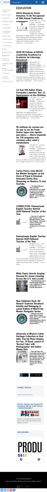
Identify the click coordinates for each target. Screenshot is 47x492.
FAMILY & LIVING (7, 36)
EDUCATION (6, 24)
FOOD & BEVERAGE (8, 42)
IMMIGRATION (6, 55)
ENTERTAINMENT (7, 28)
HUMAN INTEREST (7, 52)
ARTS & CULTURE (7, 15)
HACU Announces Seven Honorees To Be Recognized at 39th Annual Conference (30, 16)
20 (31, 375)
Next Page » (38, 375)
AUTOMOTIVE (6, 18)
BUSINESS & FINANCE (8, 21)
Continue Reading (28, 43)
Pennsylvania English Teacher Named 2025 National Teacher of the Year (31, 239)
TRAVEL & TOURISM (7, 81)
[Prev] (21, 459)
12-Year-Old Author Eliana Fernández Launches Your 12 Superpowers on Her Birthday (31, 92)
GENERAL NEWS (7, 45)
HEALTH (5, 49)
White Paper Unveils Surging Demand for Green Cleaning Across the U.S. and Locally (30, 276)
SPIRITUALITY (6, 73)
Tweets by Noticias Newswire (25, 394)
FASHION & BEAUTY (8, 39)
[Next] (39, 459)
